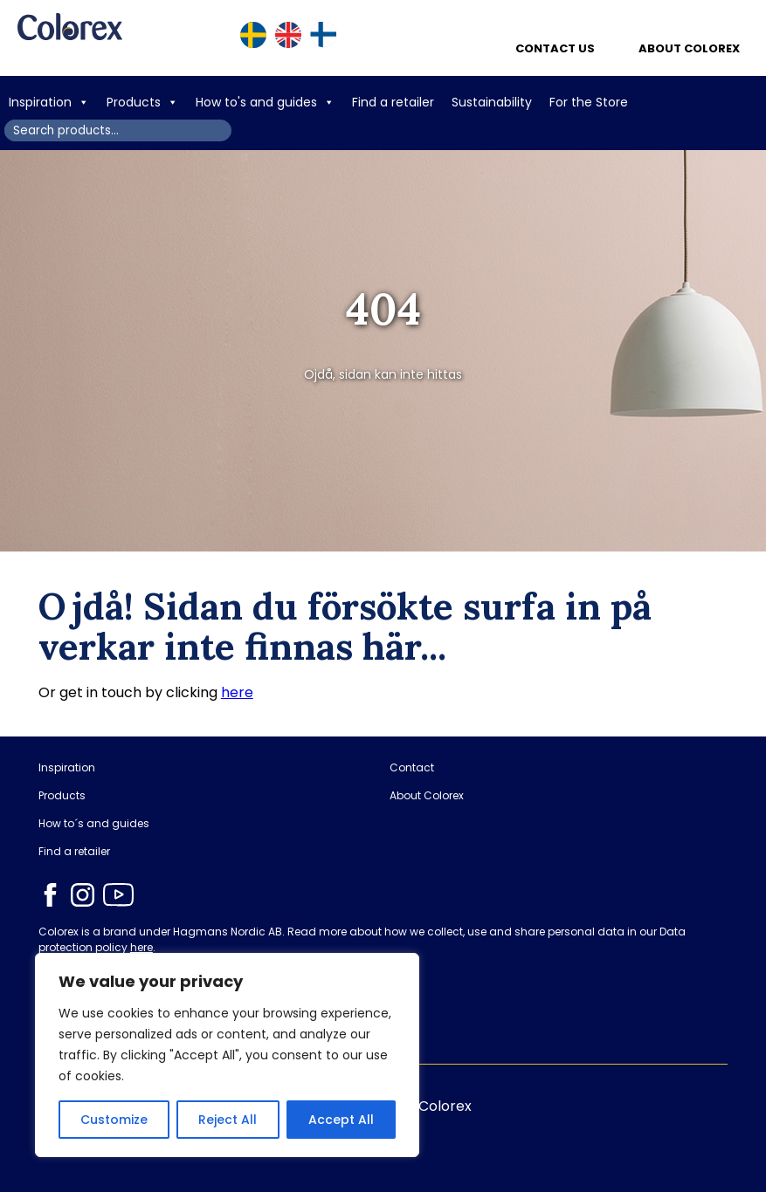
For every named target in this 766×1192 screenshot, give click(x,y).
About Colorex (689, 48)
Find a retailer (393, 102)
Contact (412, 768)
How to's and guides (265, 102)
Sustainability (492, 102)
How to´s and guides (93, 824)
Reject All (227, 1119)
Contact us (555, 48)
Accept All (341, 1119)
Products (142, 102)
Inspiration (49, 102)
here (237, 692)
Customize (114, 1119)
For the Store (590, 102)
